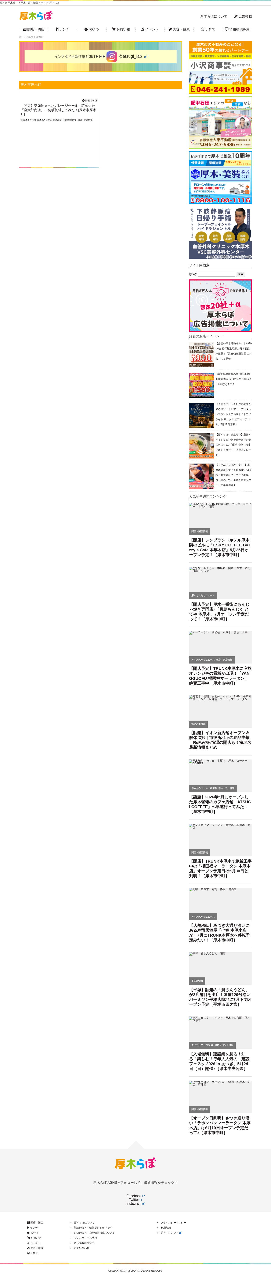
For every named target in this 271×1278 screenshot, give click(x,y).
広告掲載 (243, 16)
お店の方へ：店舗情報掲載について (94, 1232)
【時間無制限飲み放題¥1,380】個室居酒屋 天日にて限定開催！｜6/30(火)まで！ (234, 379)
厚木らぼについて (213, 16)
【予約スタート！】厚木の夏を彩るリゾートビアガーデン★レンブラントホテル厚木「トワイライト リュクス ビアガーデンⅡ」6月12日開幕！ (233, 414)
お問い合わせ (81, 1248)
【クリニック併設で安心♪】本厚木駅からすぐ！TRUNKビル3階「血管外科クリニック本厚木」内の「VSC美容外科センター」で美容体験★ (233, 475)
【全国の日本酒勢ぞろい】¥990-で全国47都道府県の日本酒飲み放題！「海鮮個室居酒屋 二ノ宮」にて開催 (234, 351)
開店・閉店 (33, 29)
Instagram (135, 1203)
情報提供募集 (237, 29)
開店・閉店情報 (85, 120)
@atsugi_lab (126, 56)
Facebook (135, 1196)
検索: (193, 274)
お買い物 (121, 29)
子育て (208, 29)
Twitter (135, 1199)
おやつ (91, 29)
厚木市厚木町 (29, 120)
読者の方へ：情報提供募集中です (93, 1227)
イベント (150, 29)
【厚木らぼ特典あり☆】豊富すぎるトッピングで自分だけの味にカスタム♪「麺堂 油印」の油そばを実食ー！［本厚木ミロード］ (233, 444)
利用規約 (166, 1227)
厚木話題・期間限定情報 (64, 120)
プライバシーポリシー (173, 1222)
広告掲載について (84, 1242)
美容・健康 (179, 29)
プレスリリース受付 (85, 1237)
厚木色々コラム (44, 120)
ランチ (62, 29)
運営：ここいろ (171, 1232)
